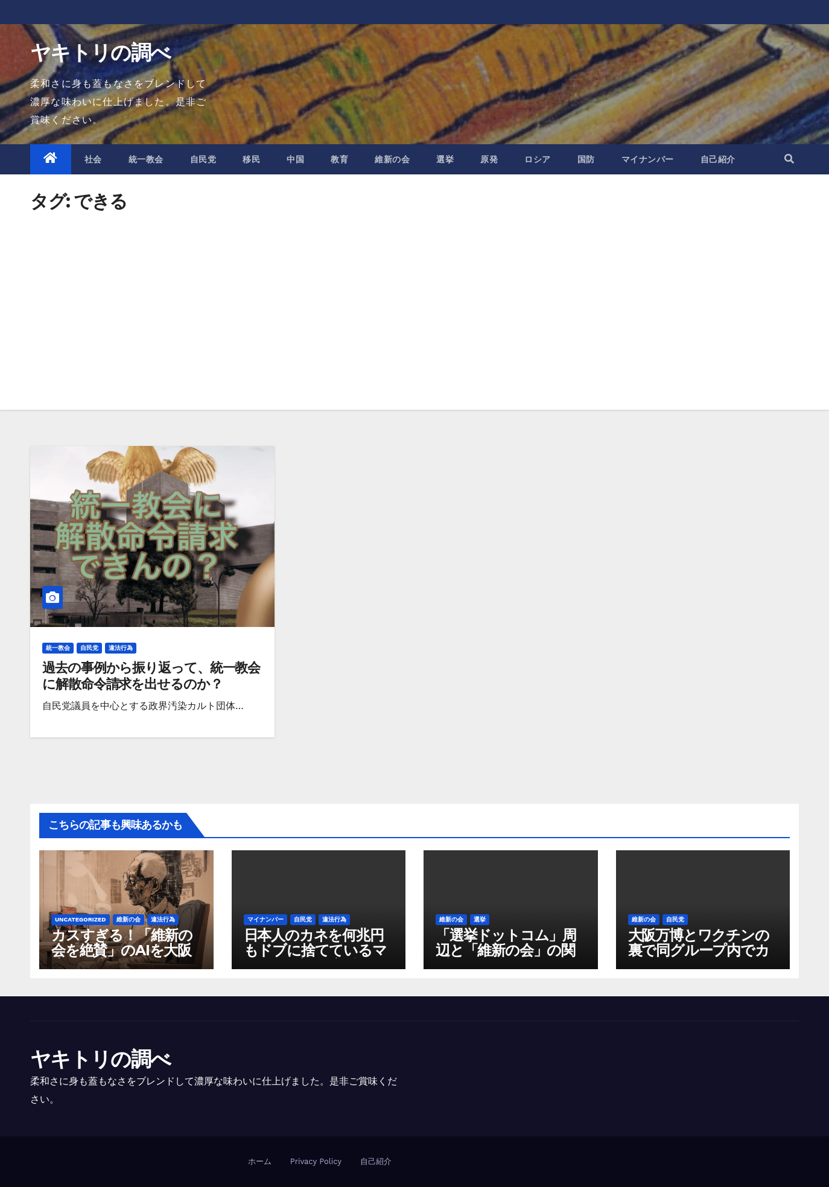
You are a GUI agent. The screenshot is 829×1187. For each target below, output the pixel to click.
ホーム (260, 1161)
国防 (586, 159)
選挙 (445, 159)
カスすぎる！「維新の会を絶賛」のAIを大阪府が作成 (121, 950)
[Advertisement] (414, 301)
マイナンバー (647, 159)
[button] (789, 159)
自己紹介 (717, 159)
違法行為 (121, 647)
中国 (295, 159)
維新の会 (392, 159)
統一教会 (146, 159)
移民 (251, 159)
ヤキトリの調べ (100, 52)
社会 (93, 159)
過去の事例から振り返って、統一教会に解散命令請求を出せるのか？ (151, 676)
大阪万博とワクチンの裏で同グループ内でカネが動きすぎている (698, 950)
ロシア (537, 159)
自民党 (203, 159)
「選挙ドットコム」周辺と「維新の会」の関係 (506, 950)
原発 (489, 159)
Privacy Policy (315, 1161)
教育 (339, 159)
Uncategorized (80, 919)
